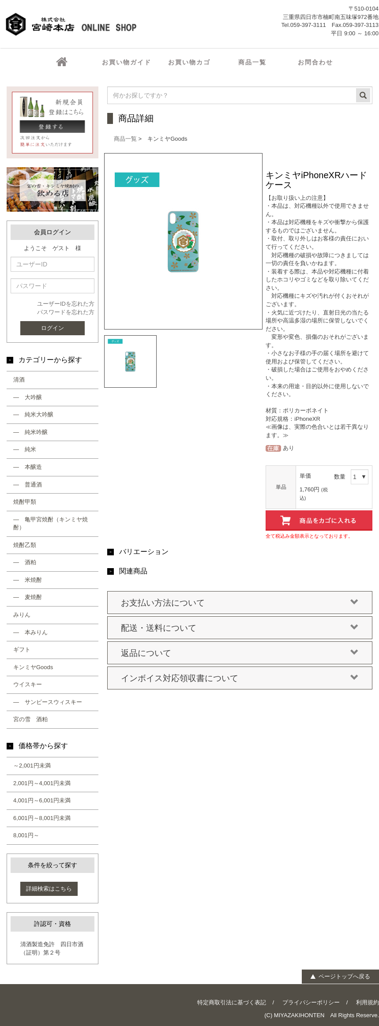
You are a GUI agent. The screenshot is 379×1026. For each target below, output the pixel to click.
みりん (21, 614)
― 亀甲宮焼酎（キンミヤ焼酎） (50, 523)
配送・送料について (240, 628)
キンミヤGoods (33, 667)
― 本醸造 (27, 467)
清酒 (19, 379)
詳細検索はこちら (49, 888)
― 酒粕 (24, 562)
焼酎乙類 (24, 545)
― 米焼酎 (27, 580)
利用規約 (367, 1002)
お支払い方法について (240, 603)
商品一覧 (125, 138)
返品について (240, 653)
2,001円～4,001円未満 (42, 783)
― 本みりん (30, 632)
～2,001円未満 (32, 765)
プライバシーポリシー (311, 1002)
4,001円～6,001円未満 (42, 800)
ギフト (21, 649)
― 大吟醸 (27, 397)
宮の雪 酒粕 (30, 719)
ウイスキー (27, 684)
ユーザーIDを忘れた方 (65, 303)
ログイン (52, 328)
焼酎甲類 (24, 501)
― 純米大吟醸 (33, 414)
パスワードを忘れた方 (65, 312)
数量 (339, 476)
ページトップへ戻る (340, 976)
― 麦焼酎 (27, 597)
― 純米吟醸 (30, 432)
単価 (305, 475)
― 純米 (24, 449)
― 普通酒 (27, 484)
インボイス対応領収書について (240, 678)
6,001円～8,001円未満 (42, 818)
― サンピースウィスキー (47, 702)
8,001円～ (26, 835)
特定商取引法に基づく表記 (231, 1002)
